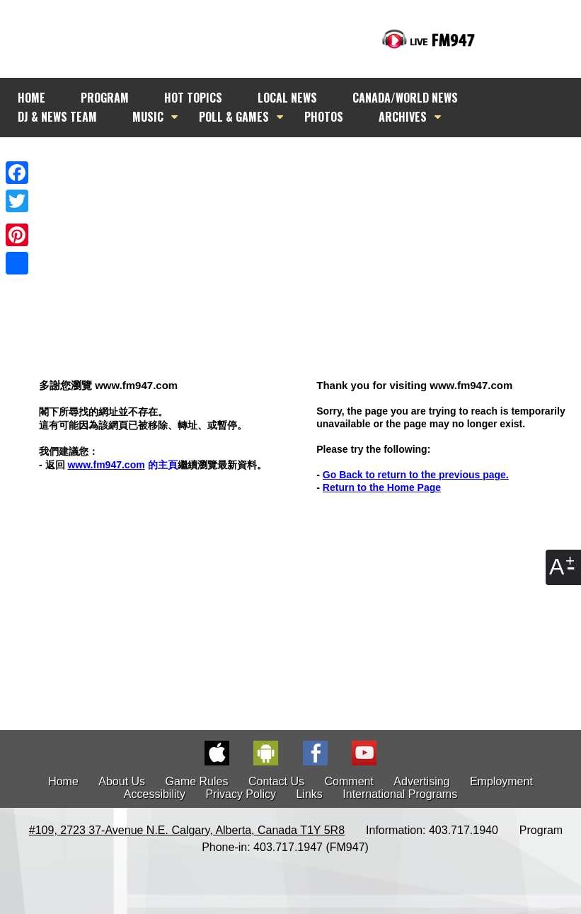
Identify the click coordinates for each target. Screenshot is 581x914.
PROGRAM (105, 97)
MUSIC (147, 116)
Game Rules (197, 781)
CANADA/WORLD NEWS (405, 97)
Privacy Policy (240, 794)
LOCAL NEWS (287, 97)
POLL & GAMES (234, 116)
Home (63, 781)
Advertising (421, 781)
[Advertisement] (303, 231)
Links (309, 794)
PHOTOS (323, 116)
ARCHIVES (403, 116)
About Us (121, 781)
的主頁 (122, 464)
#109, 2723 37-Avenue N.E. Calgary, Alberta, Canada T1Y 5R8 (187, 830)
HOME (31, 97)
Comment (349, 781)
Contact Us (276, 781)
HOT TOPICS (193, 97)
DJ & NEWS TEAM (57, 116)
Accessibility (154, 794)
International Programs (400, 794)
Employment (501, 781)
